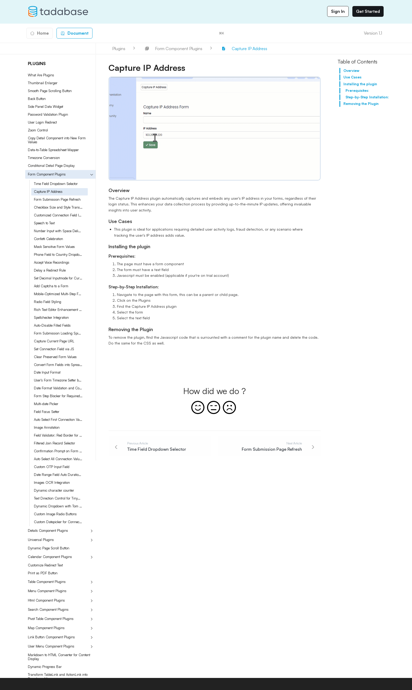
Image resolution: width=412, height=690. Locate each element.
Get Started (368, 11)
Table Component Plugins (47, 582)
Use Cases (352, 77)
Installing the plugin (360, 84)
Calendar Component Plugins (50, 557)
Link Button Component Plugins (51, 637)
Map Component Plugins (46, 628)
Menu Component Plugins (47, 591)
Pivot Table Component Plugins (51, 619)
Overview (351, 70)
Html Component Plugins (46, 600)
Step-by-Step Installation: (367, 97)
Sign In (338, 11)
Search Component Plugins (48, 609)
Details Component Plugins (48, 530)
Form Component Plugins (47, 174)
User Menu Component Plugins (51, 646)
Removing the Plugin (361, 104)
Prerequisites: (357, 90)
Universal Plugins (41, 540)
